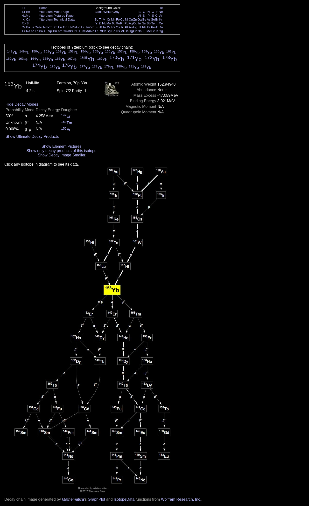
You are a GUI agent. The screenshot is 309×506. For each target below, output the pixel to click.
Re (113, 27)
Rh (122, 23)
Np (50, 31)
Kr (160, 19)
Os (118, 27)
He (161, 8)
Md (87, 31)
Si (144, 15)
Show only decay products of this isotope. (62, 151)
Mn (113, 19)
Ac (33, 31)
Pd (126, 23)
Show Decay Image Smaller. (62, 155)
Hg (135, 27)
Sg (109, 31)
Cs (23, 27)
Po (153, 27)
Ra (28, 31)
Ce (37, 27)
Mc (149, 31)
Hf (100, 27)
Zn (135, 19)
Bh (113, 31)
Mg (28, 15)
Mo (108, 23)
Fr (23, 31)
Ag (131, 23)
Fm (82, 31)
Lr (96, 31)
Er (82, 27)
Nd (45, 27)
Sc (96, 19)
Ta (104, 27)
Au (131, 27)
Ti (100, 19)
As (149, 19)
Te (153, 23)
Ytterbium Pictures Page (56, 15)
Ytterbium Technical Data (57, 19)
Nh (140, 31)
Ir (122, 27)
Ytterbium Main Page (54, 12)
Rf (100, 31)
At (156, 27)
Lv (153, 31)
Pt (126, 27)
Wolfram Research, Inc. (181, 499)
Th (37, 31)
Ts (156, 31)
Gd (65, 27)
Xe (161, 23)
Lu (96, 27)
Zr (100, 23)
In (139, 23)
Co (122, 19)
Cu (131, 19)
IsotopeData (124, 499)
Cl (156, 15)
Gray (115, 12)
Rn (161, 27)
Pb (144, 27)
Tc (113, 23)
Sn (144, 23)
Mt (122, 31)
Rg (131, 31)
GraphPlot (96, 499)
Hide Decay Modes (22, 104)
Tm (87, 27)
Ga (139, 19)
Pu (55, 31)
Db (104, 31)
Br (156, 19)
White (107, 12)
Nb (104, 23)
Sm (55, 27)
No (92, 31)
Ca (28, 19)
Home (43, 8)
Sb (149, 23)
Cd (135, 23)
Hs (118, 31)
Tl (139, 27)
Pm (50, 27)
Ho (78, 27)
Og (161, 31)
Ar (160, 15)
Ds (126, 31)
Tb (70, 27)
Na (23, 15)
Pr (40, 27)
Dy (74, 27)
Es (78, 31)
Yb (92, 27)
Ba (28, 27)
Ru (118, 23)
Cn (135, 31)
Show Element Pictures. (62, 146)
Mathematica (73, 499)
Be (28, 12)
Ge (144, 19)
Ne (161, 12)
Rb (23, 23)
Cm (65, 31)
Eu (60, 27)
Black (99, 12)
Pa (41, 31)
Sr (28, 23)
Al (139, 15)
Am (60, 31)
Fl (144, 31)
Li (23, 12)
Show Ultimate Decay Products (32, 136)
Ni (126, 19)
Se (153, 19)
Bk (70, 31)
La (32, 27)
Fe (118, 19)
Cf (73, 31)
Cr (108, 19)
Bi (148, 27)
